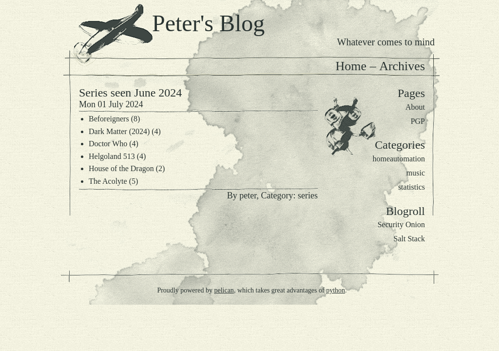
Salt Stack (409, 238)
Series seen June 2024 (130, 92)
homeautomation (398, 159)
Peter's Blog (208, 23)
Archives (402, 66)
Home (351, 66)
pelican (223, 290)
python (335, 290)
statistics (411, 187)
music (415, 173)
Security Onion (401, 224)
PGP (418, 121)
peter (247, 195)
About (415, 107)
